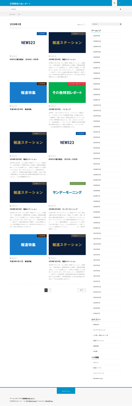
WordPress (50, 401)
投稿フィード (97, 368)
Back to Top (66, 391)
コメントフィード (99, 373)
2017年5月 (96, 266)
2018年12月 (97, 170)
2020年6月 (96, 74)
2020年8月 (96, 63)
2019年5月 (96, 143)
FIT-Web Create (31, 401)
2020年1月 (96, 101)
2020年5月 (96, 79)
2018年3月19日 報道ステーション (25, 210)
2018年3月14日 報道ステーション (64, 262)
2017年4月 (96, 271)
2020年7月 (96, 69)
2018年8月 (96, 191)
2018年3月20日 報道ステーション (25, 160)
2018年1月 (96, 229)
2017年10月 (97, 245)
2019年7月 (96, 133)
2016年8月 (96, 308)
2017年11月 (97, 239)
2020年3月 (96, 90)
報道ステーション (78, 35)
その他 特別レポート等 (76, 85)
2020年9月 (96, 58)
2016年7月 (96, 314)
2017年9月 (96, 250)
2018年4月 (96, 213)
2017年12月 (97, 234)
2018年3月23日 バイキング (61, 110)
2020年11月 (97, 47)
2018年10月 (97, 181)
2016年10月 (97, 298)
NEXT (80, 291)
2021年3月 (96, 37)
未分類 (95, 352)
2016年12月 (97, 287)
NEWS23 (42, 35)
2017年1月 (96, 282)
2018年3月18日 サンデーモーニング (65, 210)
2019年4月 (96, 149)
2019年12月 (97, 106)
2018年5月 (96, 207)
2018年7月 (96, 197)
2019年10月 (97, 117)
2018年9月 (96, 186)
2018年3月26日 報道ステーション (64, 60)
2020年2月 (96, 95)
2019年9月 (96, 122)
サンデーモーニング (78, 185)
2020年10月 (97, 53)
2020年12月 (97, 42)
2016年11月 (97, 292)
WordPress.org (98, 379)
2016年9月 (96, 303)
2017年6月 (96, 260)
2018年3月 (96, 218)
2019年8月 (96, 127)
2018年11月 (97, 175)
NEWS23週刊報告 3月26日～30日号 (26, 60)
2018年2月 (96, 223)
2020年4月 (96, 85)
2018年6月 (96, 202)
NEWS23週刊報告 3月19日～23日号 (65, 160)
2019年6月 (96, 138)
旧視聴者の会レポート (29, 399)
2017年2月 (96, 276)
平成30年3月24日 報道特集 (22, 110)
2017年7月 (96, 255)
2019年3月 (96, 154)
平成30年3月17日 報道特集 (22, 262)
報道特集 (42, 85)
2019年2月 (96, 159)
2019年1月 (96, 165)
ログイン (96, 363)
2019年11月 (97, 111)
